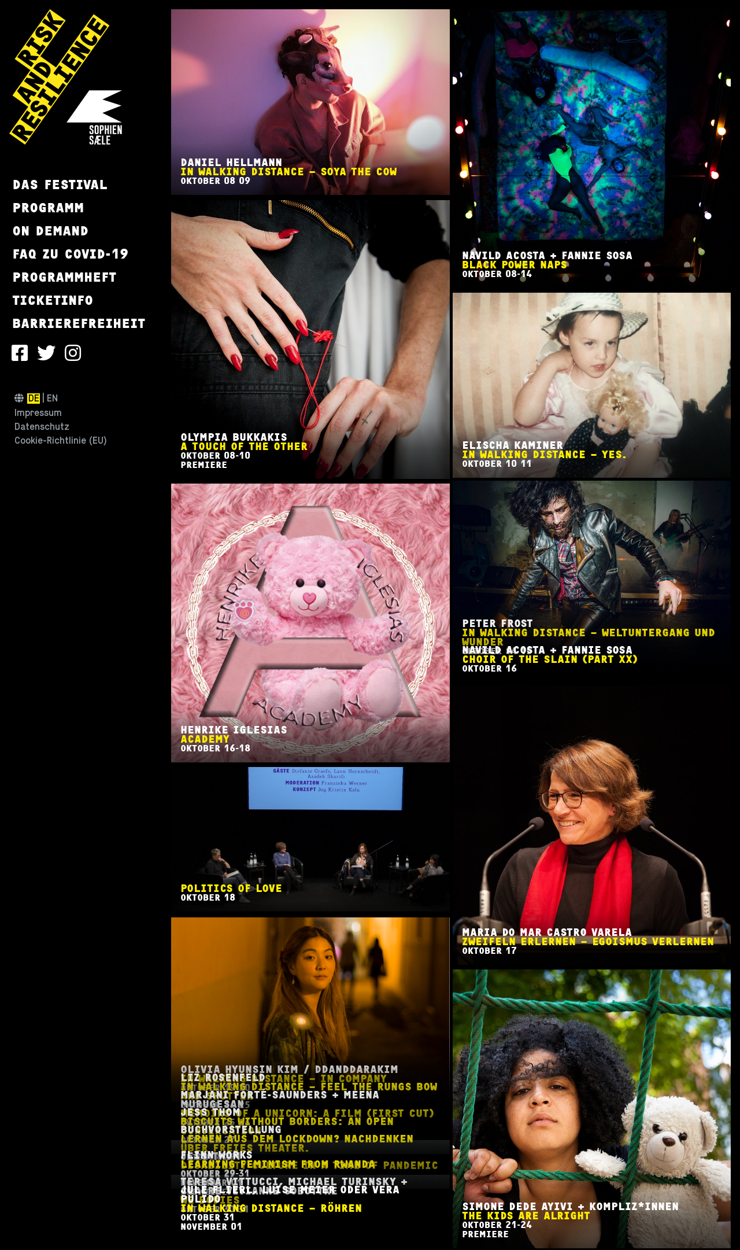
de (33, 398)
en (52, 398)
